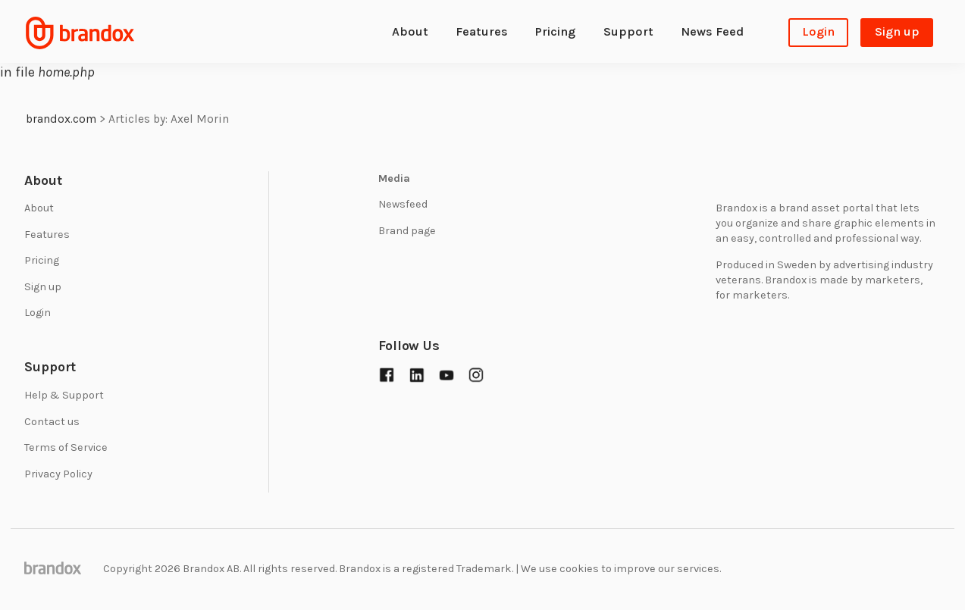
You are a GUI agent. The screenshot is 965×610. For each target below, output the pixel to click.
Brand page (407, 230)
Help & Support (64, 395)
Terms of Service (66, 447)
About (410, 31)
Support (628, 31)
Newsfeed (403, 204)
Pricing (555, 31)
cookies (579, 568)
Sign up (897, 31)
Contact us (52, 421)
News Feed (712, 31)
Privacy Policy (58, 474)
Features (482, 31)
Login (818, 31)
